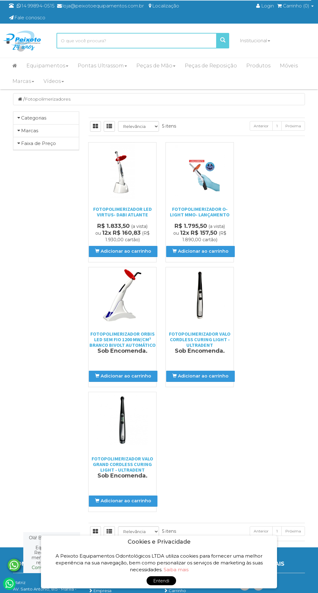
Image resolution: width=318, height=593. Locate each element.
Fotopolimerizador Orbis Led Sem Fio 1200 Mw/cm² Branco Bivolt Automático (272, 217)
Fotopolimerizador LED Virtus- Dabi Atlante (121, 212)
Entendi (161, 581)
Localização (103, 474)
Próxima (293, 126)
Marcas (23, 81)
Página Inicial (104, 458)
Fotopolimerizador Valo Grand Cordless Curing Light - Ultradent (196, 340)
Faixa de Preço (38, 243)
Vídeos (53, 81)
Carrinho (175, 466)
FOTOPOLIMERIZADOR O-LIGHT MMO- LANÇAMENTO (196, 212)
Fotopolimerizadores (47, 99)
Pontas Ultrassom (102, 66)
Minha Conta (179, 474)
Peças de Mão (155, 66)
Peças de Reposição (211, 66)
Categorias (33, 118)
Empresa (100, 466)
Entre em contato (109, 482)
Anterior (261, 126)
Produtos (258, 66)
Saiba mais (176, 570)
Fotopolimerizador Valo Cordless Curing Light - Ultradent (121, 340)
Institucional (255, 40)
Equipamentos (47, 66)
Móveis (289, 66)
